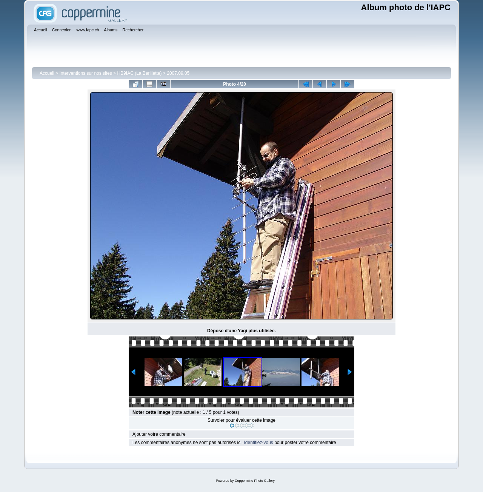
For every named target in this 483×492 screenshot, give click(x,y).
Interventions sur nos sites (85, 73)
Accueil (47, 73)
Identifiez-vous (258, 442)
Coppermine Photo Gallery (255, 481)
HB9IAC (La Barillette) (139, 73)
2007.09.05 (178, 73)
